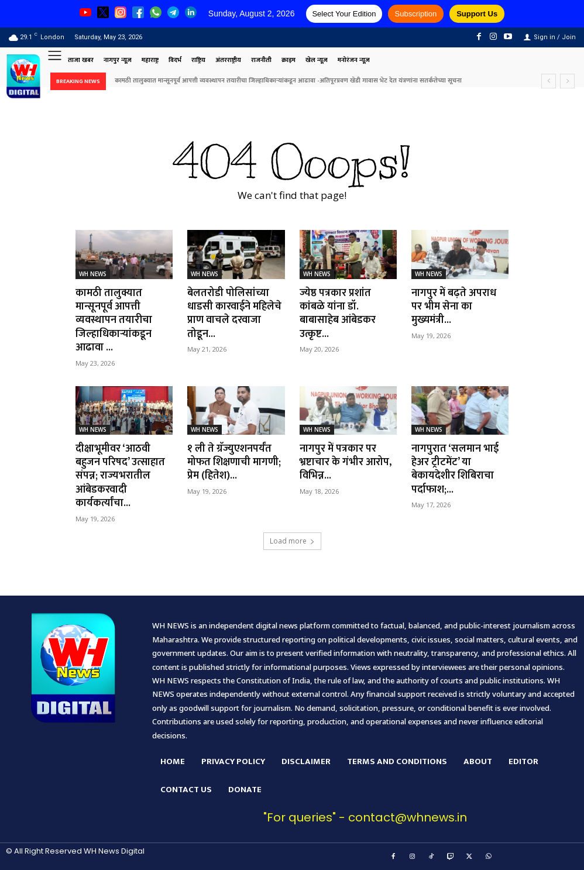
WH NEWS (93, 274)
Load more (292, 541)
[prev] (548, 81)
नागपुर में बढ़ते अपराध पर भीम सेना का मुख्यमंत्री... (454, 306)
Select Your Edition (344, 13)
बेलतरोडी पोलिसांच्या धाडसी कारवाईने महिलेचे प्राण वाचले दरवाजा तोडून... (234, 313)
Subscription (416, 13)
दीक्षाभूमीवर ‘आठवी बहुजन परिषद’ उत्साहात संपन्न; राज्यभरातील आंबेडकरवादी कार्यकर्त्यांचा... (120, 476)
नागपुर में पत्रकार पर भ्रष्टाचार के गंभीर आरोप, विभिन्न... (345, 462)
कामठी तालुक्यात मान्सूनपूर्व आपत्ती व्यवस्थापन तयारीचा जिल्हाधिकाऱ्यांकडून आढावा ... (113, 320)
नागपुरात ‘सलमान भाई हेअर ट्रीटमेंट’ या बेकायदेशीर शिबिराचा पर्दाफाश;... (455, 469)
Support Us (476, 13)
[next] (567, 81)
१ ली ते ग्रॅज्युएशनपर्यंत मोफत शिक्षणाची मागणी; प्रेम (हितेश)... (235, 462)
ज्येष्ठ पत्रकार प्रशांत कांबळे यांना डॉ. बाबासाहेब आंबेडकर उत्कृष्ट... (338, 313)
